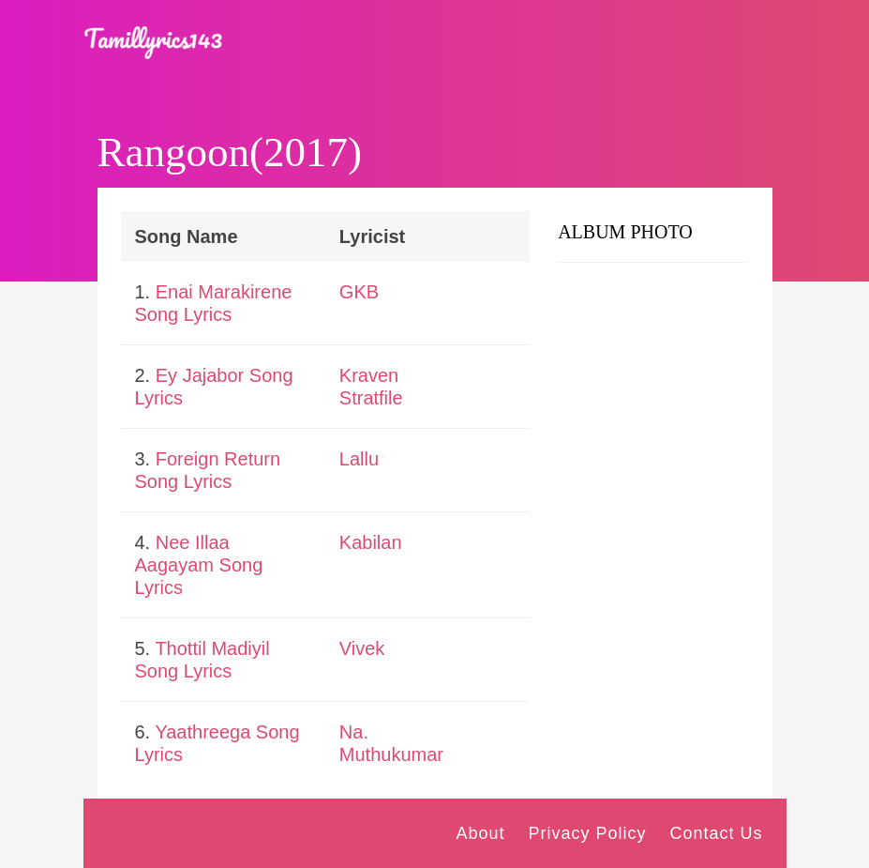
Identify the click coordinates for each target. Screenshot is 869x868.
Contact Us (715, 833)
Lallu (359, 459)
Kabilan (370, 542)
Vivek (362, 648)
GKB (359, 292)
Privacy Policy (587, 833)
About (480, 833)
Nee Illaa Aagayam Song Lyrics (199, 565)
